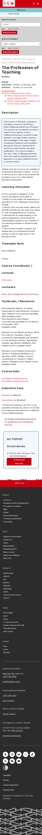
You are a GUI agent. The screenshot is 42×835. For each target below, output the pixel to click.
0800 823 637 (17, 730)
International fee (9, 400)
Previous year (19, 460)
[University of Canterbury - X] (5, 761)
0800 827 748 (8, 674)
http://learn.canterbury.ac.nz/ (14, 378)
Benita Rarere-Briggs (11, 294)
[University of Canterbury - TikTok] (32, 754)
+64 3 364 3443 (9, 695)
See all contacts (9, 714)
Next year (19, 463)
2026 (16, 29)
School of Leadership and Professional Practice (20, 422)
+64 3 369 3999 (9, 676)
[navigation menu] (38, 4)
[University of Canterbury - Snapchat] (25, 754)
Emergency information (12, 736)
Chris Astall (6, 280)
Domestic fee (7, 395)
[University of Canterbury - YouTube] (19, 761)
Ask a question (8, 701)
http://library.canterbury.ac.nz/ (15, 381)
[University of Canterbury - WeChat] (12, 761)
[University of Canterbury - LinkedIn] (19, 754)
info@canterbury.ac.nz (11, 681)
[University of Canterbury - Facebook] (5, 754)
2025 (10, 29)
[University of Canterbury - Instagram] (12, 754)
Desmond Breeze (31, 294)
